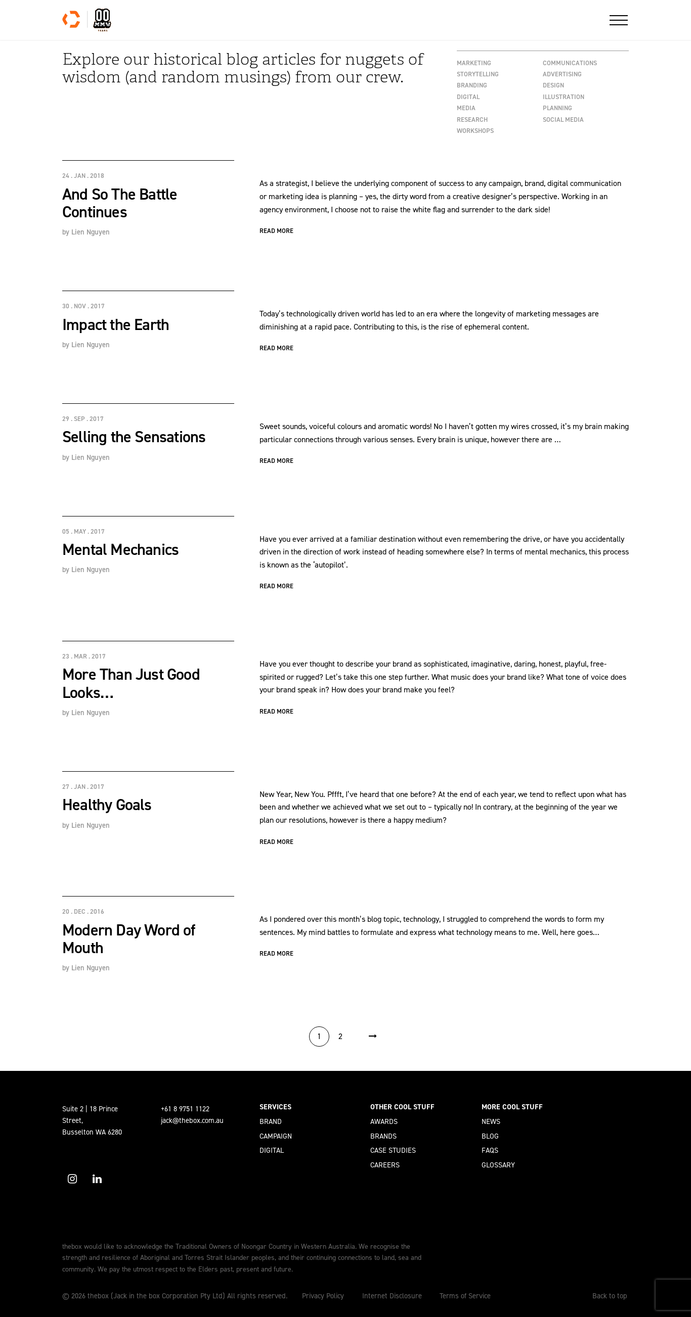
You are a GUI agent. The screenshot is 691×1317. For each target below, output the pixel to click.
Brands (383, 1136)
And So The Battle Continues (119, 202)
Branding (472, 85)
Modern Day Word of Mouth (128, 938)
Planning (557, 108)
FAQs (490, 1150)
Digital (468, 96)
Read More (276, 230)
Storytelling (478, 74)
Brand (271, 1121)
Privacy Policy (323, 1296)
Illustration (563, 96)
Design (553, 85)
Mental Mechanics (120, 549)
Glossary (498, 1165)
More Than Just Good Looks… (131, 683)
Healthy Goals (107, 804)
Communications (570, 63)
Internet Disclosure (392, 1296)
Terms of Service (465, 1296)
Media (466, 108)
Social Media (563, 119)
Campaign (276, 1136)
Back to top (609, 1296)
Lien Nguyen (90, 232)
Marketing (474, 63)
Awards (384, 1121)
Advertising (562, 74)
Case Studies (393, 1150)
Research (472, 119)
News (491, 1121)
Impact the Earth (115, 324)
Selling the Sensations (133, 436)
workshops (475, 130)
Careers (385, 1165)
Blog (490, 1136)
